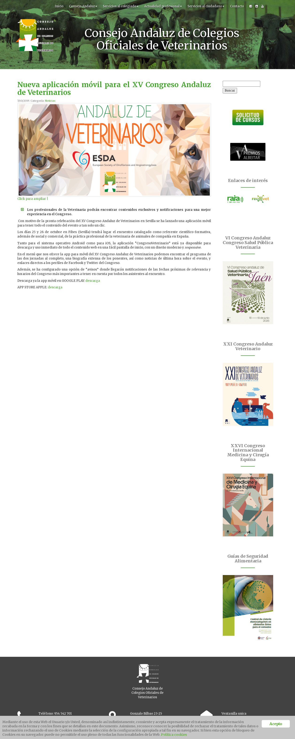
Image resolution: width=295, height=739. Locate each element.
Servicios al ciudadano (206, 6)
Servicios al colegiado (120, 6)
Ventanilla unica (234, 714)
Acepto (275, 723)
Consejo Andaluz (83, 6)
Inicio (59, 6)
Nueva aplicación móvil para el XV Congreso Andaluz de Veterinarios (114, 88)
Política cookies (174, 734)
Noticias (50, 100)
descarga (92, 281)
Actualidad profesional (163, 6)
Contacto (237, 6)
